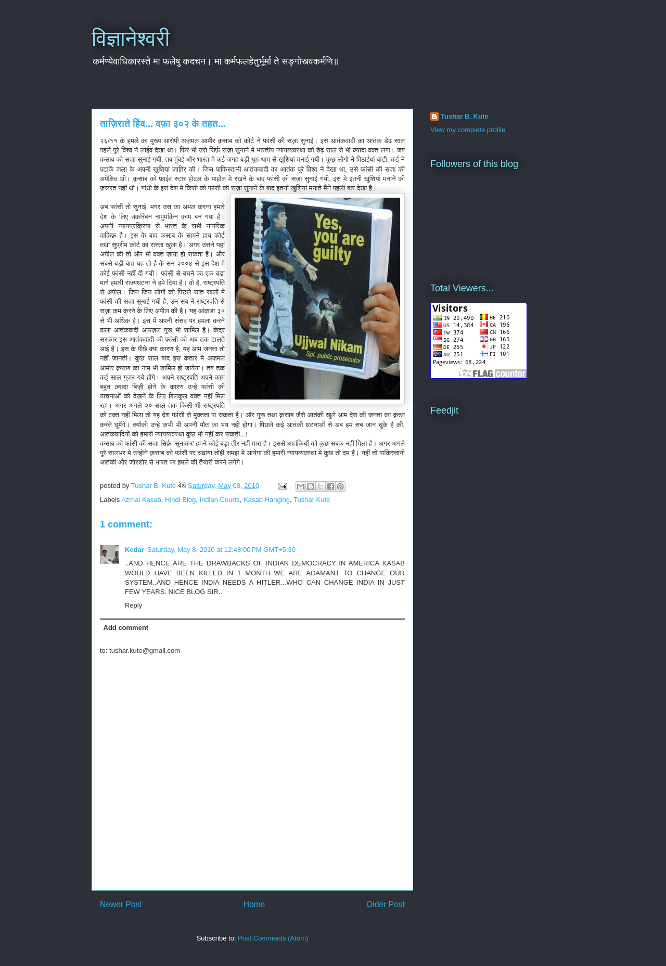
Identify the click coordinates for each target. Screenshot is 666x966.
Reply (133, 605)
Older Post (385, 904)
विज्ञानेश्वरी (131, 38)
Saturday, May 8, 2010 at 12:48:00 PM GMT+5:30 (221, 549)
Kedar (134, 549)
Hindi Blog (180, 500)
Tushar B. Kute (465, 116)
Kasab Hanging (267, 500)
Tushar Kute (311, 500)
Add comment (126, 628)
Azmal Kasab (141, 500)
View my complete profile (467, 130)
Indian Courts (220, 500)
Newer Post (121, 904)
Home (254, 904)
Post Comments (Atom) (273, 938)
